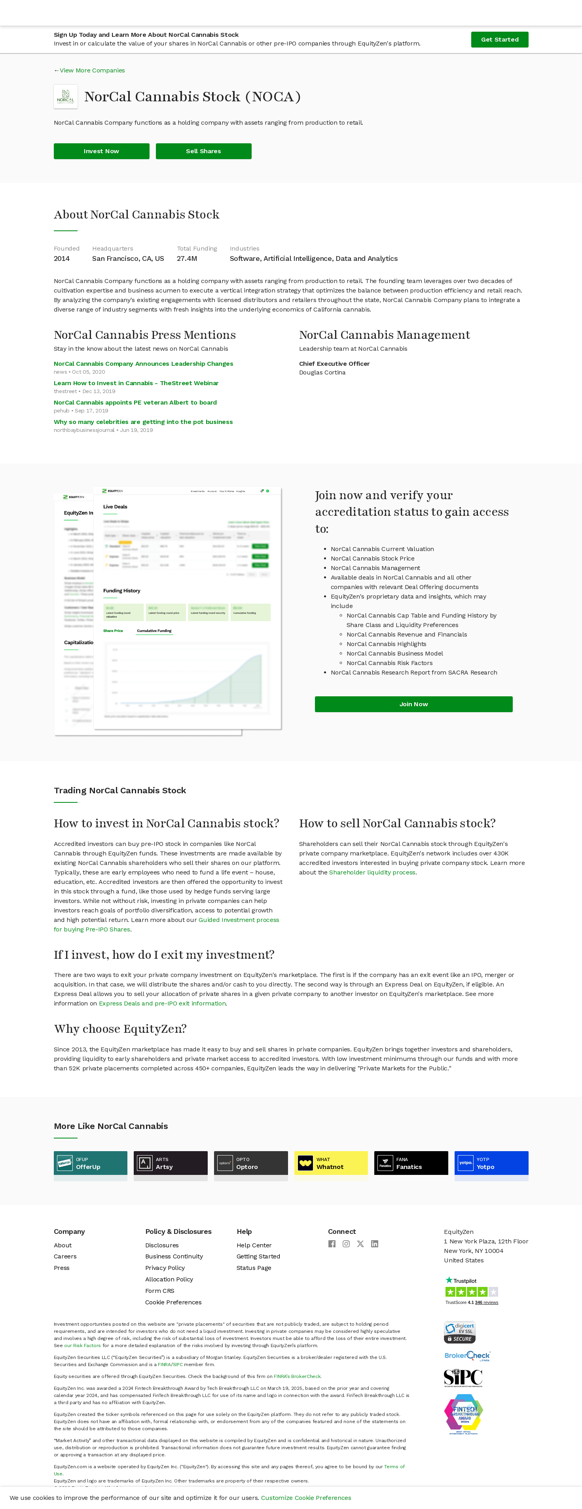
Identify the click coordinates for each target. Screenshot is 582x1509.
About (63, 1245)
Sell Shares (203, 151)
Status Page (254, 1267)
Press (62, 1267)
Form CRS (159, 1290)
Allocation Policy (169, 1279)
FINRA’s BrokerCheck (297, 1376)
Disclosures (162, 1245)
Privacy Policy (165, 1267)
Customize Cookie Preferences (306, 1497)
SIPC (178, 1364)
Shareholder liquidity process (372, 872)
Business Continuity (174, 1256)
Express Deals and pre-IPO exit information (162, 1003)
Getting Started (259, 1256)
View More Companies (92, 70)
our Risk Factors (82, 1345)
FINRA (164, 1364)
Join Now (414, 704)
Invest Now (101, 151)
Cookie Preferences (173, 1302)
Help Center (254, 1245)
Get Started (499, 39)
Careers (65, 1256)
